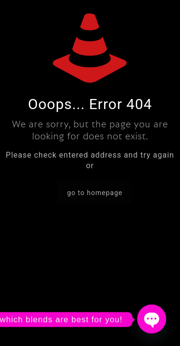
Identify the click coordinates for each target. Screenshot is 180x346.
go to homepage (94, 193)
